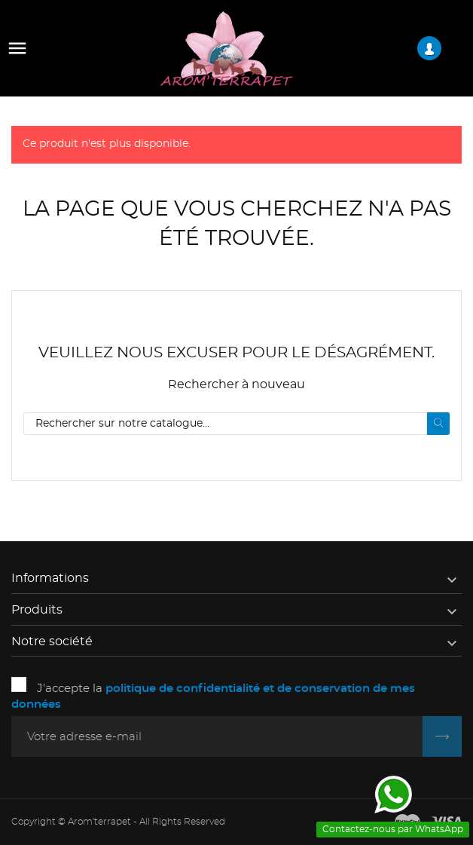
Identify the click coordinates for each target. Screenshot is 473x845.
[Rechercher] (236, 423)
